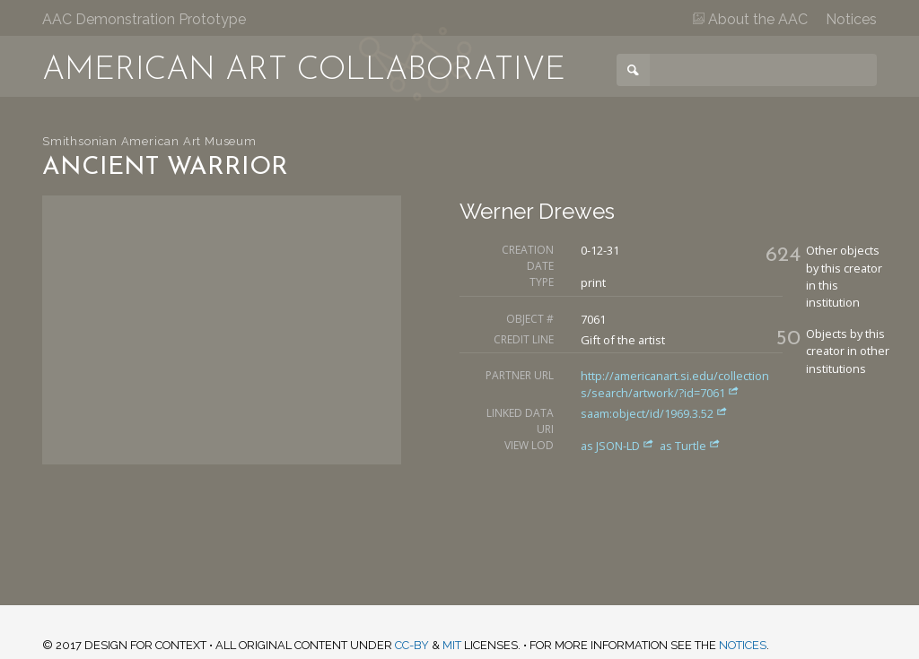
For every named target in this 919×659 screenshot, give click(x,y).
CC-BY (412, 645)
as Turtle (690, 446)
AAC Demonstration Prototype (144, 19)
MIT (451, 645)
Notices (851, 19)
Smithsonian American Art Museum (149, 141)
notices (742, 645)
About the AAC (750, 19)
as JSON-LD (619, 446)
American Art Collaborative (303, 71)
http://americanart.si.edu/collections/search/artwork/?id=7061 (675, 384)
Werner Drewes (537, 211)
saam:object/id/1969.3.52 (654, 413)
